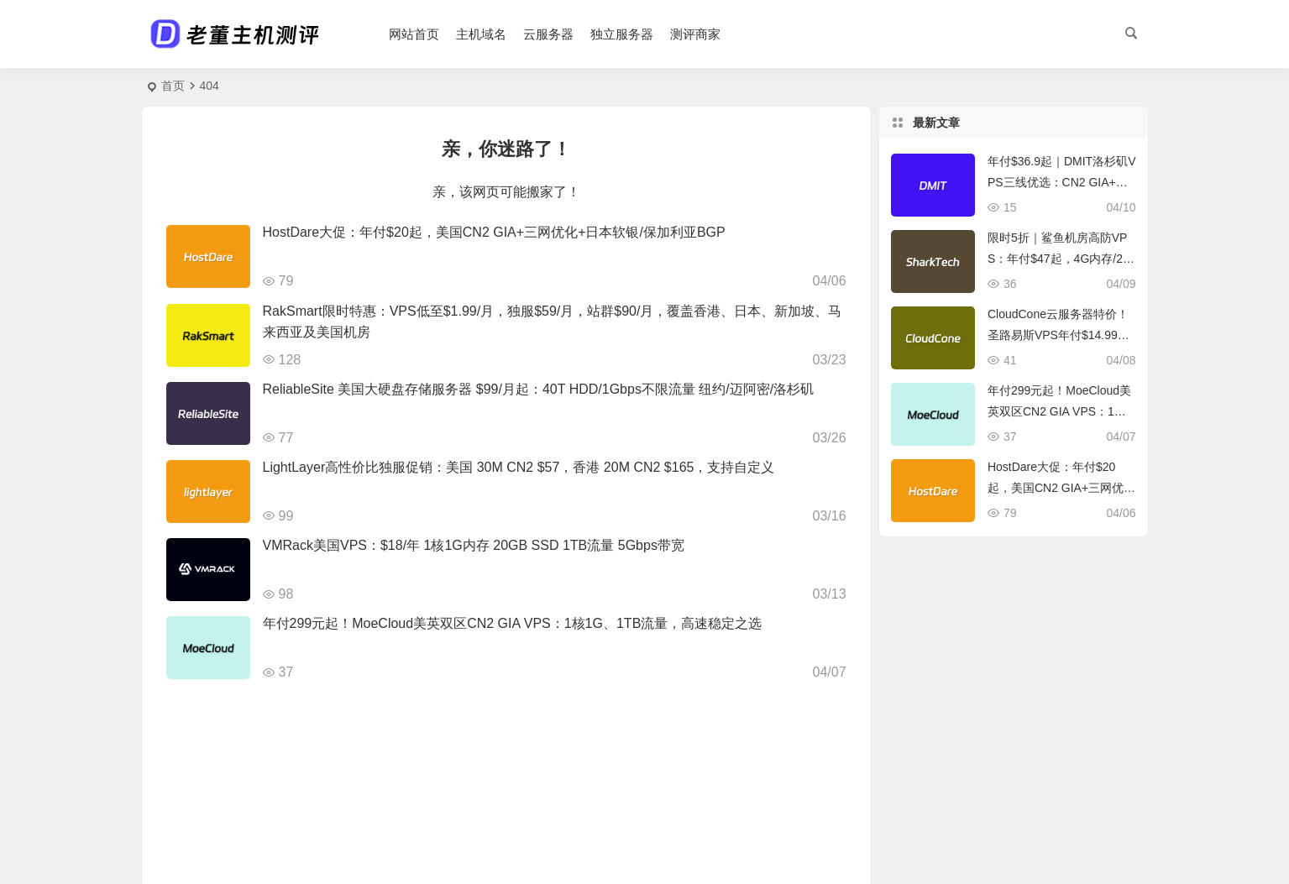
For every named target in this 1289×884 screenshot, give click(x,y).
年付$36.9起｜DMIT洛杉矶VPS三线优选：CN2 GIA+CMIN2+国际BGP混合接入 (1062, 182)
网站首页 (415, 34)
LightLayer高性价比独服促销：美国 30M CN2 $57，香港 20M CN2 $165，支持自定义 (519, 467)
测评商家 (696, 34)
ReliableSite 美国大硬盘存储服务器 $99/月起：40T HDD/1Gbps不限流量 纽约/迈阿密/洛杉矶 (539, 389)
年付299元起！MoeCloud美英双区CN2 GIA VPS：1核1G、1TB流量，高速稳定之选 (512, 623)
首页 (173, 85)
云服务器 (549, 34)
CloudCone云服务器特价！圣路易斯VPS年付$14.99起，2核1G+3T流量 (1058, 335)
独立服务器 (622, 34)
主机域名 (482, 34)
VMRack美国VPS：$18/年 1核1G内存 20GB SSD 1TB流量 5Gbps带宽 (473, 545)
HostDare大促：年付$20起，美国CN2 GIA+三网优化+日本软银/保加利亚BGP (494, 232)
